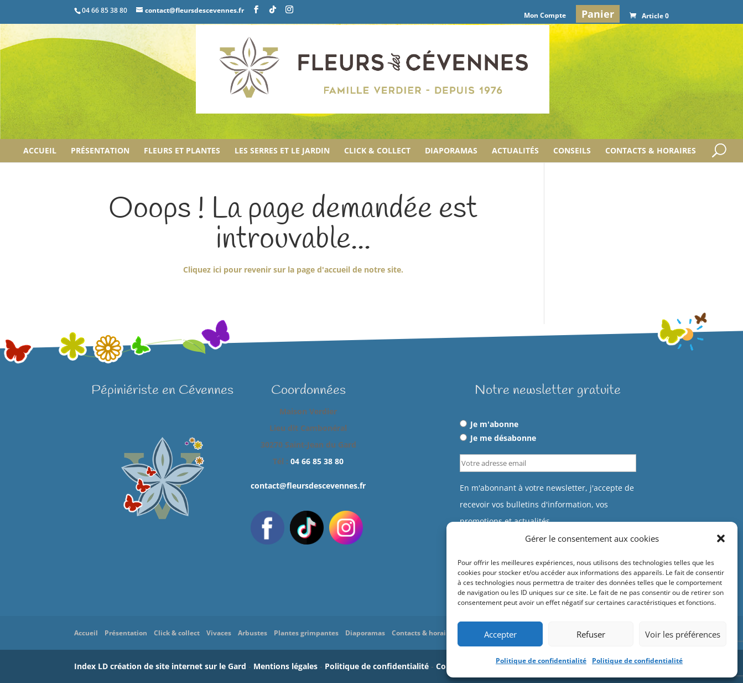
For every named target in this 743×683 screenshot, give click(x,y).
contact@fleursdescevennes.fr (308, 485)
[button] (720, 538)
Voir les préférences (682, 634)
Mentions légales (285, 666)
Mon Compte (545, 16)
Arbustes (252, 633)
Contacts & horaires (650, 151)
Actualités (515, 151)
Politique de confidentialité (541, 660)
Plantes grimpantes (306, 633)
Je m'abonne (489, 424)
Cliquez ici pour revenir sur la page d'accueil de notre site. (293, 269)
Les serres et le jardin (282, 151)
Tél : (308, 461)
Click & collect (377, 151)
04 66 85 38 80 (317, 461)
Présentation (100, 151)
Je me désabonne (498, 438)
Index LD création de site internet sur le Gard (160, 666)
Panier (597, 13)
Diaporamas (451, 151)
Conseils (572, 151)
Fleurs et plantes (182, 151)
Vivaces (218, 633)
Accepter (500, 634)
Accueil (39, 151)
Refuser (590, 634)
